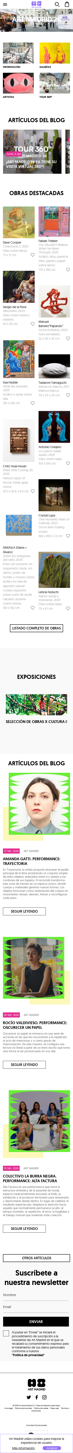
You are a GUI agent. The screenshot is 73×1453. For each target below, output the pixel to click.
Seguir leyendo (24, 911)
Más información (23, 1448)
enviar (36, 1321)
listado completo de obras (36, 628)
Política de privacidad (23, 1408)
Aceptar (52, 1448)
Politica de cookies (41, 1408)
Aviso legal (8, 1408)
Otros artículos (36, 1258)
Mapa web (54, 1408)
